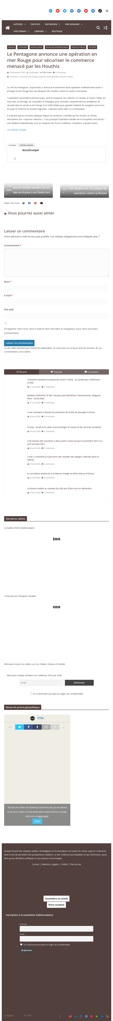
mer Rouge (33, 76)
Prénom (23, 924)
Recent (21, 372)
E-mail (8, 295)
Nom (8, 281)
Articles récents (26, 145)
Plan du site (75, 864)
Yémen (70, 76)
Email (22, 934)
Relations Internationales (57, 47)
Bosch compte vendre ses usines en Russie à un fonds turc (28, 190)
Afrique (11, 47)
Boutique (57, 31)
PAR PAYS (35, 24)
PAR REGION (51, 24)
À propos (12, 145)
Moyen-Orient (36, 47)
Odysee (51, 664)
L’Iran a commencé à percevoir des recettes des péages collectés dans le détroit (63, 458)
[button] (24, 24)
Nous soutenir (56, 904)
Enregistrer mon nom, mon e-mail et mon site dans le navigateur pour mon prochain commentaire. (51, 331)
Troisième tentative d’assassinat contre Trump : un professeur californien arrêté (63, 381)
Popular (56, 372)
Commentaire (12, 245)
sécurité (63, 76)
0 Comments (59, 72)
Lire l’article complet (16, 129)
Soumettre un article (56, 898)
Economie (23, 47)
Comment (91, 372)
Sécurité (92, 47)
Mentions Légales (50, 864)
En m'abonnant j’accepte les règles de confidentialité (58, 693)
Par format (20, 31)
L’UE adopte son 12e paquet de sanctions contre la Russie (84, 191)
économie (23, 76)
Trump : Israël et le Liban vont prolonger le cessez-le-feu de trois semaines (64, 427)
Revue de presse (78, 47)
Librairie (39, 31)
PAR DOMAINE (72, 24)
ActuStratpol (34, 72)
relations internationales (49, 76)
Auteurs (18, 24)
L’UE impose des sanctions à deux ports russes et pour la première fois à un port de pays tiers (65, 442)
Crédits (64, 864)
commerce (13, 76)
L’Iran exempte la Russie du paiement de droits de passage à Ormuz (61, 412)
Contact (35, 864)
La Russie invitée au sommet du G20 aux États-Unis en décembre (59, 488)
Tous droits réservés (43, 1015)
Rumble (61, 664)
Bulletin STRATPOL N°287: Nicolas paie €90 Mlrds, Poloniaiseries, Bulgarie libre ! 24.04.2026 (63, 397)
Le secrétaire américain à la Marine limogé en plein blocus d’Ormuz (60, 473)
